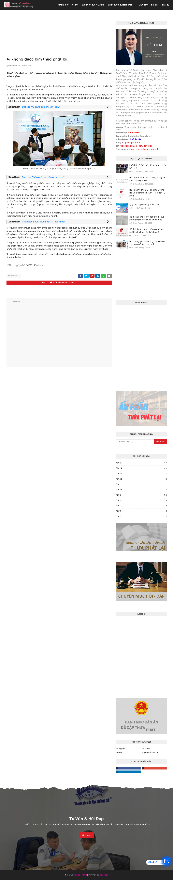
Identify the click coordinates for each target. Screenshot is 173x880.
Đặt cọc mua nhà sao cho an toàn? (41, 106)
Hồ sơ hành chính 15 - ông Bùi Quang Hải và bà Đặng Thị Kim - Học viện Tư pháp (147, 193)
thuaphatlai (14, 276)
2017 (142, 505)
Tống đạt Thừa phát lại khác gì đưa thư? (43, 177)
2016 (142, 511)
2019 (142, 495)
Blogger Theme (80, 875)
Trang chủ (121, 748)
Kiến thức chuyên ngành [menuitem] (120, 5)
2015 (142, 516)
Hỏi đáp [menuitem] (155, 5)
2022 (142, 479)
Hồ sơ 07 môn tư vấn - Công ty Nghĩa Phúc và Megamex (147, 179)
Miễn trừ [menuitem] (143, 5)
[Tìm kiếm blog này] (135, 441)
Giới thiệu (146, 748)
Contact (86, 835)
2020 (142, 489)
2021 (142, 484)
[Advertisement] (59, 36)
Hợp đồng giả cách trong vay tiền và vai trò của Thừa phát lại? (147, 243)
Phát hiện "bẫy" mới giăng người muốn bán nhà (148, 166)
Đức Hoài (12, 65)
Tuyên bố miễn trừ (150, 752)
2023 (142, 473)
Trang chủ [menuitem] (63, 5)
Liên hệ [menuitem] (165, 5)
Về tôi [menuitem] (75, 5)
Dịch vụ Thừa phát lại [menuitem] (93, 5)
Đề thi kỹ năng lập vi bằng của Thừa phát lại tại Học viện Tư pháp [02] (146, 218)
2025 (142, 462)
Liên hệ (119, 752)
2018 (142, 500)
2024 (142, 468)
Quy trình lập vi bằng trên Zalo (144, 204)
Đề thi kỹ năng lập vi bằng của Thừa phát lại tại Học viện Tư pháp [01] (146, 230)
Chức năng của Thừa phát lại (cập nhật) (43, 221)
